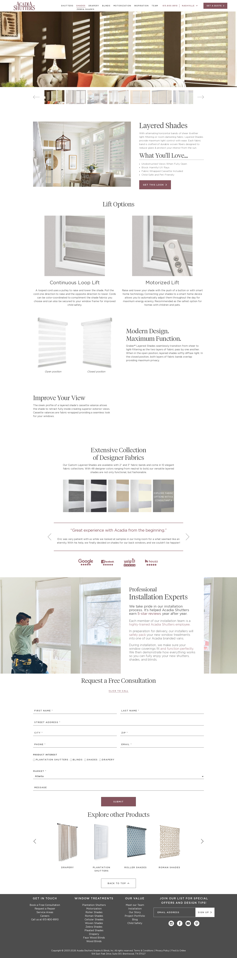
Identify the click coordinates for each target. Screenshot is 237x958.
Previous (36, 97)
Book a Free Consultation (45, 905)
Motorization (122, 6)
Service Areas (44, 912)
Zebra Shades (85, 9)
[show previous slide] (36, 842)
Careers (44, 916)
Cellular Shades (94, 919)
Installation (135, 908)
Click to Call (118, 691)
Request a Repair (45, 908)
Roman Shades (94, 916)
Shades (81, 6)
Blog (135, 919)
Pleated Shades (93, 930)
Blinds (106, 6)
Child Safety (134, 923)
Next (200, 97)
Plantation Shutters (52, 760)
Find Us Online (178, 951)
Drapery (94, 6)
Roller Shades (94, 912)
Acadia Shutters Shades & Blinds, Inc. (95, 951)
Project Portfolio (135, 916)
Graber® (131, 346)
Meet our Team (135, 905)
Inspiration (141, 6)
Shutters (67, 6)
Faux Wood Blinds (94, 938)
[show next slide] (201, 842)
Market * (39, 771)
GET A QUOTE (215, 6)
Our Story (135, 912)
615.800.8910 (170, 6)
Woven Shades (94, 923)
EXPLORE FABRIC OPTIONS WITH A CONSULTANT (163, 497)
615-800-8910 (50, 919)
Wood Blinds (94, 941)
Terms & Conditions (143, 951)
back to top (119, 883)
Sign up (205, 912)
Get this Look (155, 185)
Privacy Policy (162, 951)
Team (155, 6)
